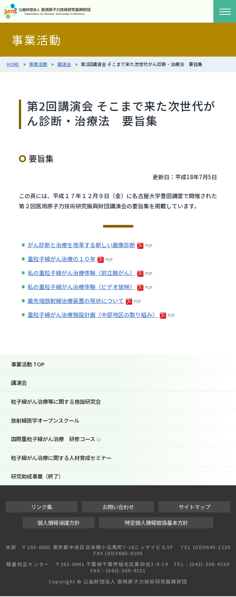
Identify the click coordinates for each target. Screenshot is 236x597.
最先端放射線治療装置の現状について (76, 301)
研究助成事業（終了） (37, 477)
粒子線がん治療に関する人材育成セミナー (61, 458)
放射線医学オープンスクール (45, 420)
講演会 (64, 64)
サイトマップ (194, 507)
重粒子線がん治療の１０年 (62, 259)
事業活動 (38, 64)
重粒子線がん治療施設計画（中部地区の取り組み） (93, 315)
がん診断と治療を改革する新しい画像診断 (81, 245)
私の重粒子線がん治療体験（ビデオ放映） (81, 287)
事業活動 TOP (28, 364)
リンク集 (41, 507)
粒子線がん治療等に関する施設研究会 (56, 402)
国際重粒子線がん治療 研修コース (53, 439)
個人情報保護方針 (58, 523)
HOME (13, 64)
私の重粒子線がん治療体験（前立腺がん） (81, 273)
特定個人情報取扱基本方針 (156, 523)
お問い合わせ (118, 507)
